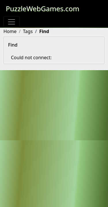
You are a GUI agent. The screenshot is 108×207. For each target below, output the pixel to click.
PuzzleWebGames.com (42, 8)
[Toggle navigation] (11, 22)
